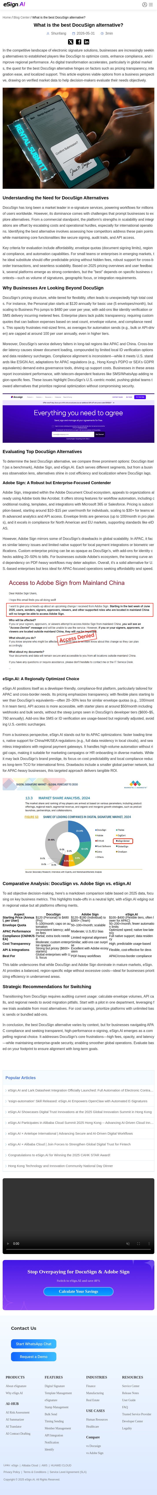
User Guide (128, 1400)
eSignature (51, 1400)
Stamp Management (56, 1407)
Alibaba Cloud (31, 1465)
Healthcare (92, 1426)
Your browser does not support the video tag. (78, 1216)
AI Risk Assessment (18, 1412)
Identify (49, 1449)
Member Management (58, 1428)
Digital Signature (55, 1386)
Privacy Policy (13, 1472)
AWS (46, 1465)
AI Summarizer (15, 1419)
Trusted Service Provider (136, 1414)
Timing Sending (54, 1421)
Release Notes (130, 1393)
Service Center (130, 1386)
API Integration (54, 1435)
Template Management (58, 1393)
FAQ (125, 1407)
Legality (127, 1428)
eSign (15, 1465)
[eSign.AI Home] (14, 4)
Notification (52, 1442)
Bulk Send (51, 1414)
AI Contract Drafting (18, 1433)
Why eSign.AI (14, 1393)
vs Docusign (93, 1446)
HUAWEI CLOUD (61, 1465)
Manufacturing (94, 1393)
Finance (90, 1386)
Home (7, 17)
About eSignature (16, 1386)
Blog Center (21, 17)
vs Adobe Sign (94, 1453)
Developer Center (132, 1421)
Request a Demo (34, 1356)
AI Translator (13, 1426)
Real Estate (92, 1400)
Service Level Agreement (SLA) (68, 1472)
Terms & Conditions (35, 1472)
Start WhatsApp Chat (33, 1344)
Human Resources (97, 1419)
